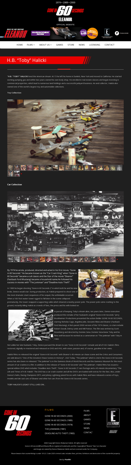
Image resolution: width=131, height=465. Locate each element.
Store (71, 44)
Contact (109, 44)
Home (20, 44)
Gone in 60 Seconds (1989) (59, 420)
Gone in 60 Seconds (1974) (59, 424)
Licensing (94, 44)
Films (30, 44)
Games (59, 44)
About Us (44, 44)
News (82, 44)
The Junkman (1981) (55, 429)
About (87, 415)
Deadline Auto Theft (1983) (60, 433)
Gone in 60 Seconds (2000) (59, 416)
